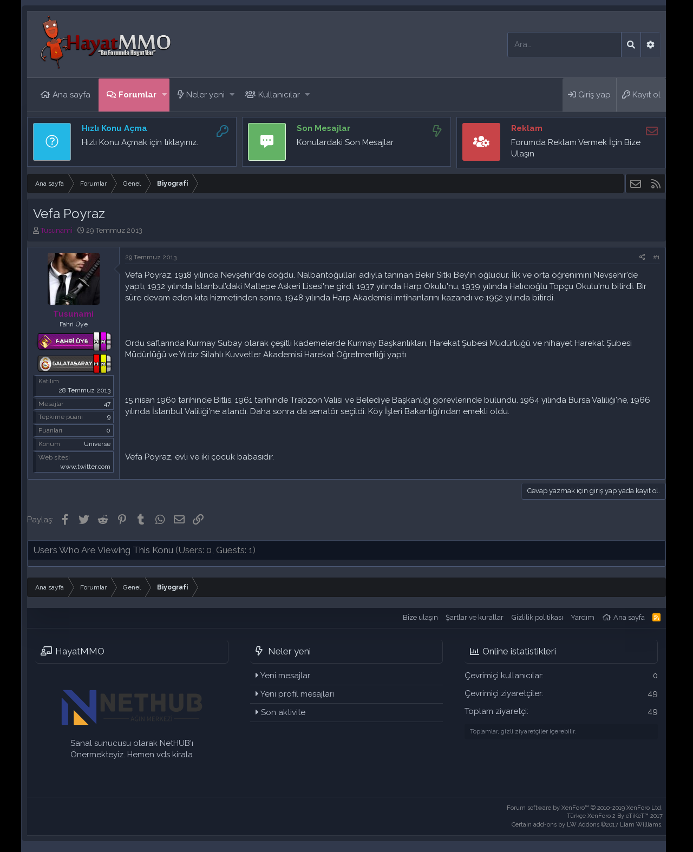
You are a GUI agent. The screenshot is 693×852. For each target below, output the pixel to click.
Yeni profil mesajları (297, 694)
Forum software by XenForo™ (585, 807)
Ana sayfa (71, 95)
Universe (97, 444)
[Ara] (564, 44)
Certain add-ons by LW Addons (587, 824)
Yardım (582, 617)
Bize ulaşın (420, 617)
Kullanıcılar (279, 95)
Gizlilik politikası (537, 617)
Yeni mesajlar (285, 675)
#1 (656, 257)
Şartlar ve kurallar (475, 617)
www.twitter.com (85, 466)
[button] (164, 95)
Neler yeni (205, 95)
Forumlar (137, 95)
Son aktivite (283, 712)
